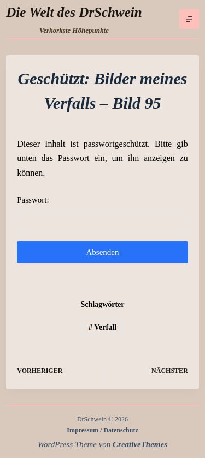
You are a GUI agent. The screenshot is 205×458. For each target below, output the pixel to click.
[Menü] (189, 19)
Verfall (102, 327)
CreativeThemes (140, 444)
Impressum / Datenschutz (102, 430)
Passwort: (102, 214)
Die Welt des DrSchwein (74, 12)
